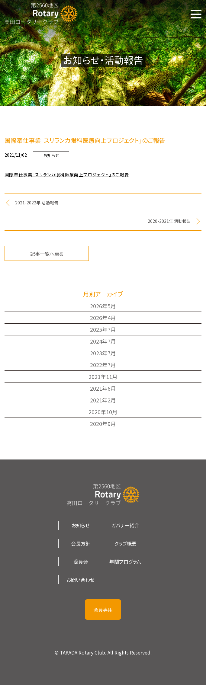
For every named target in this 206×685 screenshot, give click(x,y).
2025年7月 (103, 329)
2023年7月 (103, 353)
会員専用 (103, 609)
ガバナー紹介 (125, 525)
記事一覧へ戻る (46, 253)
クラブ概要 (125, 543)
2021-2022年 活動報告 (36, 203)
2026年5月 (103, 306)
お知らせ (51, 155)
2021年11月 (103, 376)
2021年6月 (103, 388)
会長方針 (80, 543)
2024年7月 (103, 341)
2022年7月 (103, 365)
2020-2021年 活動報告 (169, 221)
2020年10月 (103, 412)
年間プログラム (125, 561)
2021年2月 (103, 400)
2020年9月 (103, 423)
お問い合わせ (80, 579)
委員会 (80, 561)
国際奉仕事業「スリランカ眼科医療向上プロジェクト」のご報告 (67, 174)
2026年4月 (103, 318)
